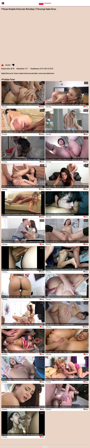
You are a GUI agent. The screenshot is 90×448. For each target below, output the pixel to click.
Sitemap (45, 446)
